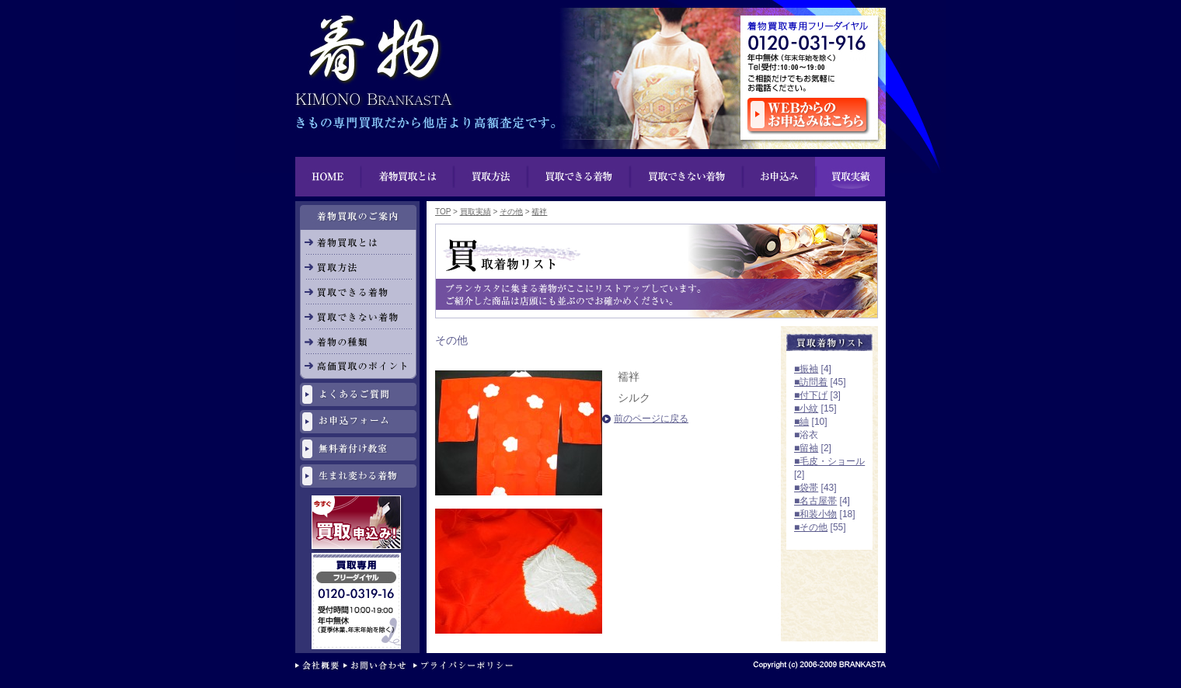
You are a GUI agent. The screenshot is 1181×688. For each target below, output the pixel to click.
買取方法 (491, 176)
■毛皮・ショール (829, 461)
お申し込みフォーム (358, 421)
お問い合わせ (378, 666)
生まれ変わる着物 (358, 476)
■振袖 (806, 368)
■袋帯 (806, 487)
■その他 (810, 527)
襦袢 (539, 211)
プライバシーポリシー (466, 666)
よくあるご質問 (358, 394)
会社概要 (319, 666)
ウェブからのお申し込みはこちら (808, 115)
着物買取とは (408, 176)
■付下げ (810, 395)
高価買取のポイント (358, 366)
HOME (328, 176)
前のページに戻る (651, 418)
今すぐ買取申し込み (358, 524)
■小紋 (806, 408)
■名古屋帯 (815, 500)
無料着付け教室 (358, 448)
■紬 (801, 421)
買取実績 (850, 176)
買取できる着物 (358, 292)
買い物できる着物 (579, 176)
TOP (443, 211)
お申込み (778, 176)
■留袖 (806, 448)
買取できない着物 (686, 176)
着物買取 (373, 54)
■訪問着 (810, 382)
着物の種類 (358, 341)
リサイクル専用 (358, 559)
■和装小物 (815, 514)
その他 (511, 211)
